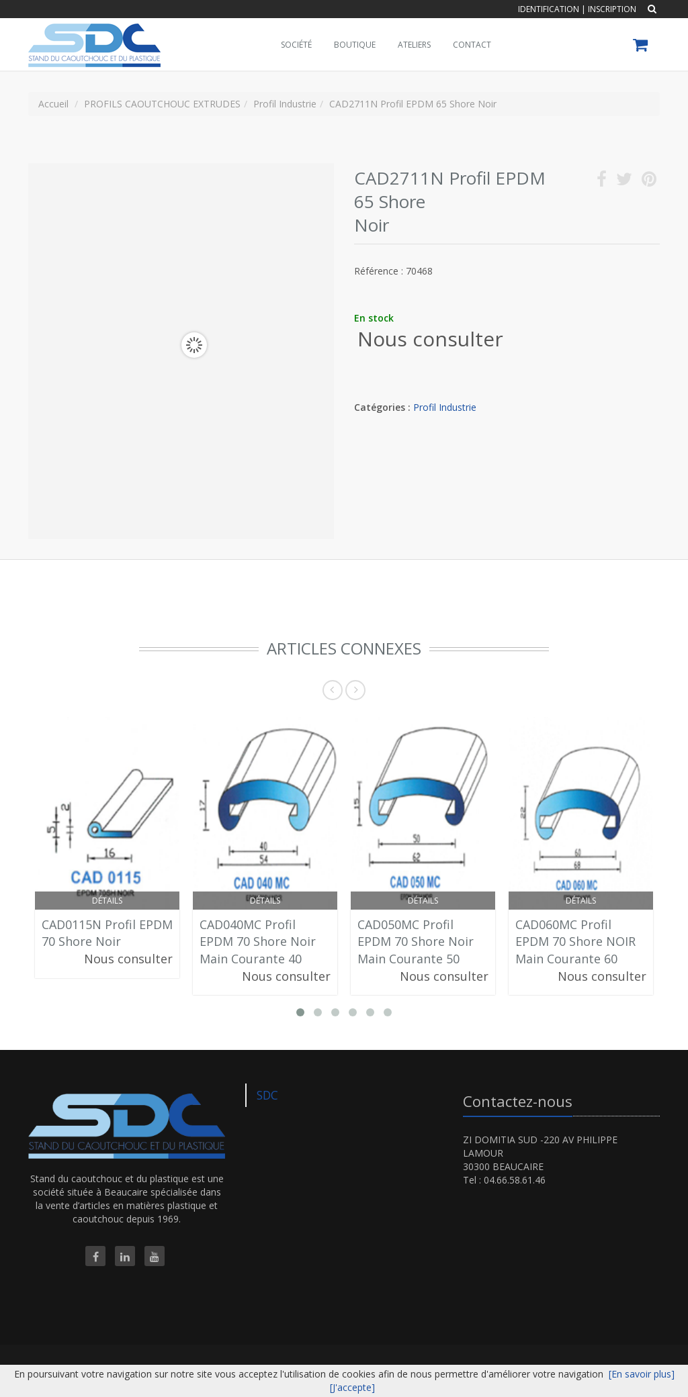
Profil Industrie (444, 407)
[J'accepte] (352, 1387)
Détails (107, 900)
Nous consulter (430, 338)
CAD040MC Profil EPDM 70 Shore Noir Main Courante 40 (258, 941)
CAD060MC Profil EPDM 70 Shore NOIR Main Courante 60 (575, 941)
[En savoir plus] (642, 1373)
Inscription (612, 9)
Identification (548, 9)
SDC (267, 1095)
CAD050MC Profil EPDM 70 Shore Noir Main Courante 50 (415, 941)
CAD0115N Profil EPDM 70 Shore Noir (107, 933)
